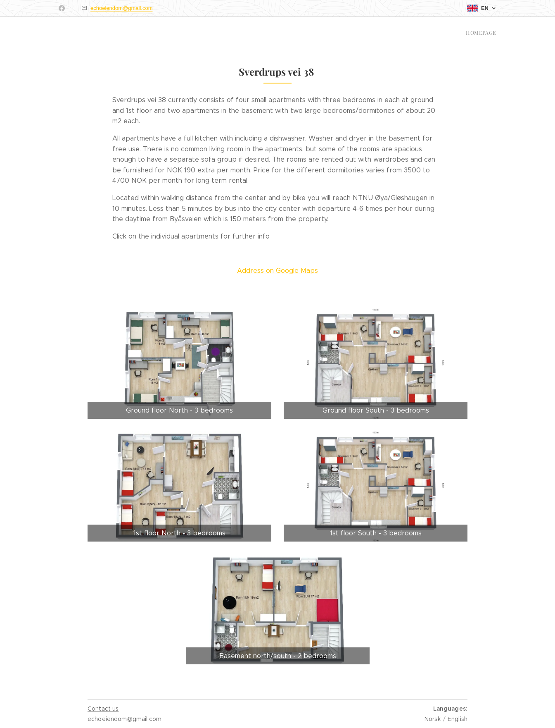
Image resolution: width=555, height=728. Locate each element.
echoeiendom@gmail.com (121, 8)
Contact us (103, 708)
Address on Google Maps (277, 270)
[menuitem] (495, 33)
